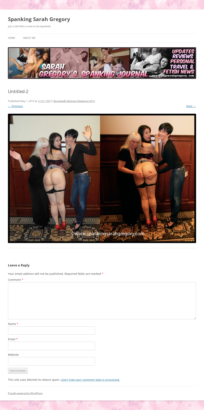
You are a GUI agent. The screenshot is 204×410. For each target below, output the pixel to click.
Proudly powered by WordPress (25, 393)
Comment (15, 280)
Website (13, 355)
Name (13, 324)
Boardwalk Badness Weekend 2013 (74, 101)
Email (13, 339)
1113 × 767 (44, 101)
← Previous (15, 106)
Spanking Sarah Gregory (39, 19)
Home (11, 38)
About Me (29, 38)
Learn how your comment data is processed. (90, 380)
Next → (191, 106)
